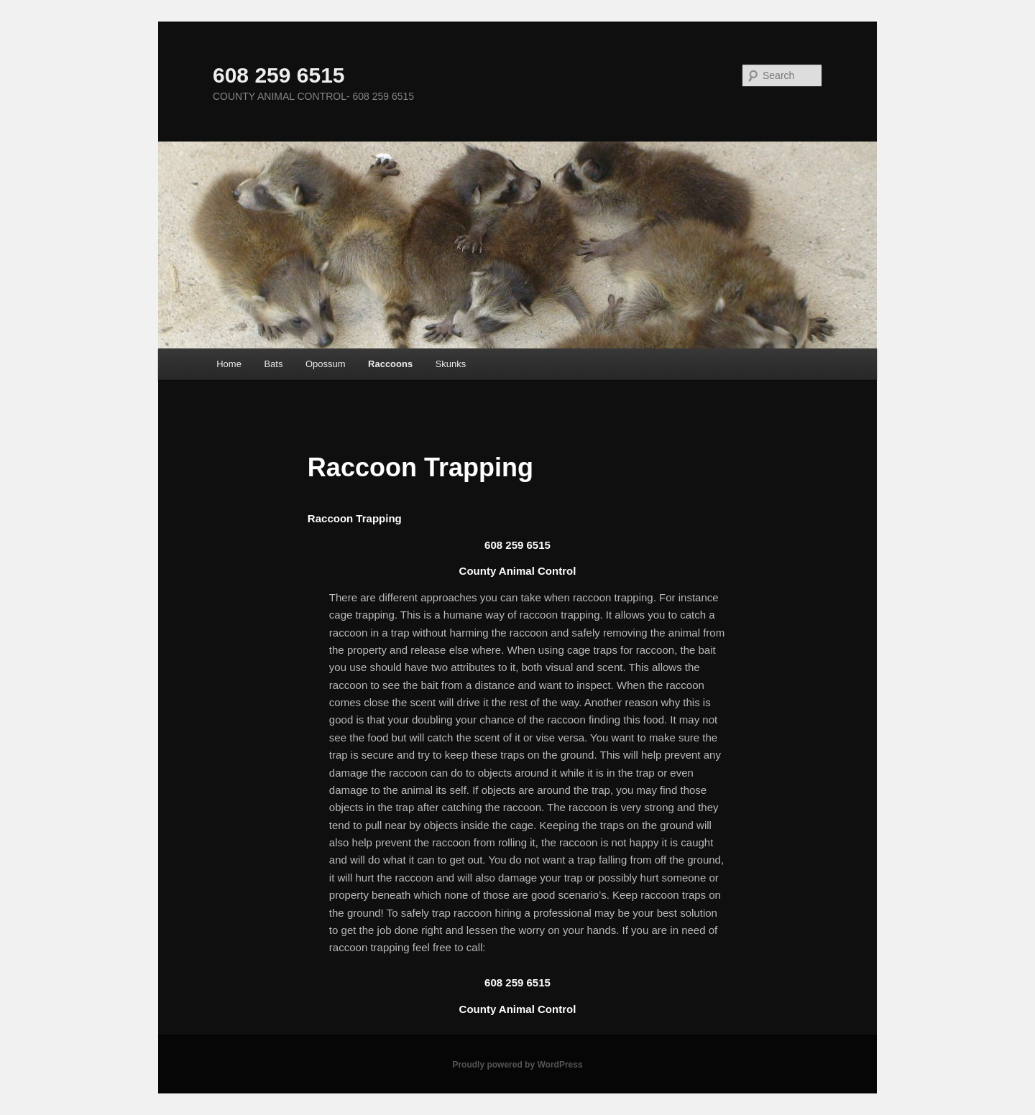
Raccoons (390, 363)
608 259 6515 (279, 75)
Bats (273, 363)
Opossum (325, 363)
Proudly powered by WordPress (517, 1065)
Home (229, 363)
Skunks (451, 363)
